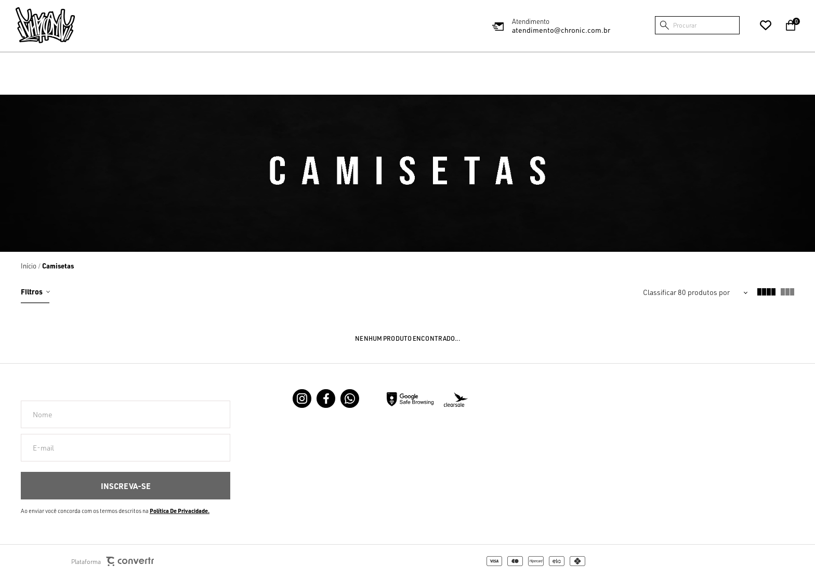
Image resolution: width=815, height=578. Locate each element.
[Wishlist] (766, 25)
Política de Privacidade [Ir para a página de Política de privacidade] (179, 511)
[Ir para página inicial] (28, 266)
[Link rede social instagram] (302, 398)
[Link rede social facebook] (326, 398)
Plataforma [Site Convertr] (112, 562)
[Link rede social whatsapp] (349, 398)
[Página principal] (45, 25)
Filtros (32, 291)
